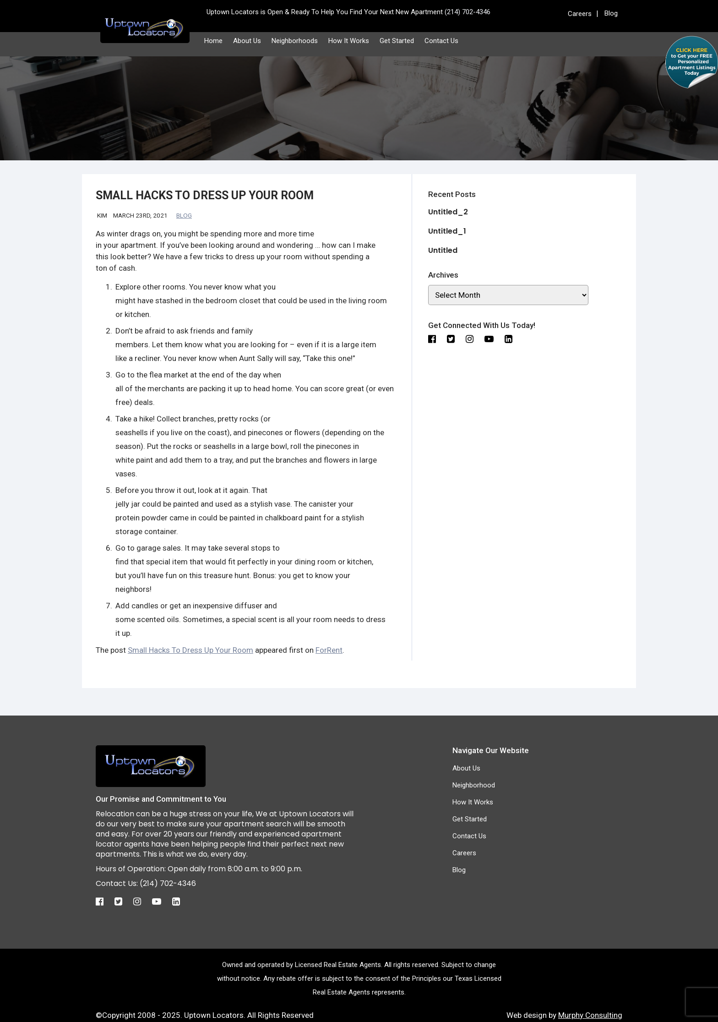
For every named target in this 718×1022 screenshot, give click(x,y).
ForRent (329, 650)
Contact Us (441, 41)
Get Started (397, 41)
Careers (580, 14)
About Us (247, 41)
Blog (611, 13)
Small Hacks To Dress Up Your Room (190, 650)
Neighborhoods (295, 41)
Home (213, 41)
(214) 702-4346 (168, 883)
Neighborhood (473, 785)
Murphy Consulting (590, 1015)
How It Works (348, 41)
